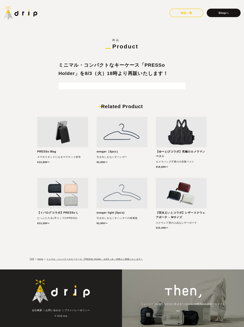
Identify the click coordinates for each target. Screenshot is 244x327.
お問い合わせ (53, 310)
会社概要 (37, 310)
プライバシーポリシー (77, 310)
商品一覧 (186, 13)
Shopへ (223, 13)
